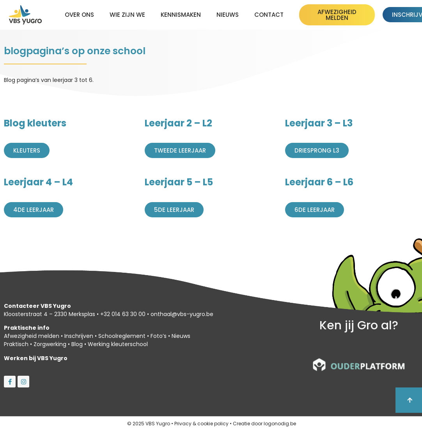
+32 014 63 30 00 (122, 314)
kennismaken (181, 15)
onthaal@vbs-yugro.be (182, 314)
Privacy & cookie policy (201, 423)
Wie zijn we (127, 15)
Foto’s (159, 336)
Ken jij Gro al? (358, 325)
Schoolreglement (121, 336)
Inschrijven (78, 336)
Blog (77, 344)
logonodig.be (280, 423)
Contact (269, 15)
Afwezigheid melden (31, 336)
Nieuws (227, 15)
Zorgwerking (50, 344)
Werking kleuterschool (118, 344)
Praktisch (16, 344)
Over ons (79, 15)
